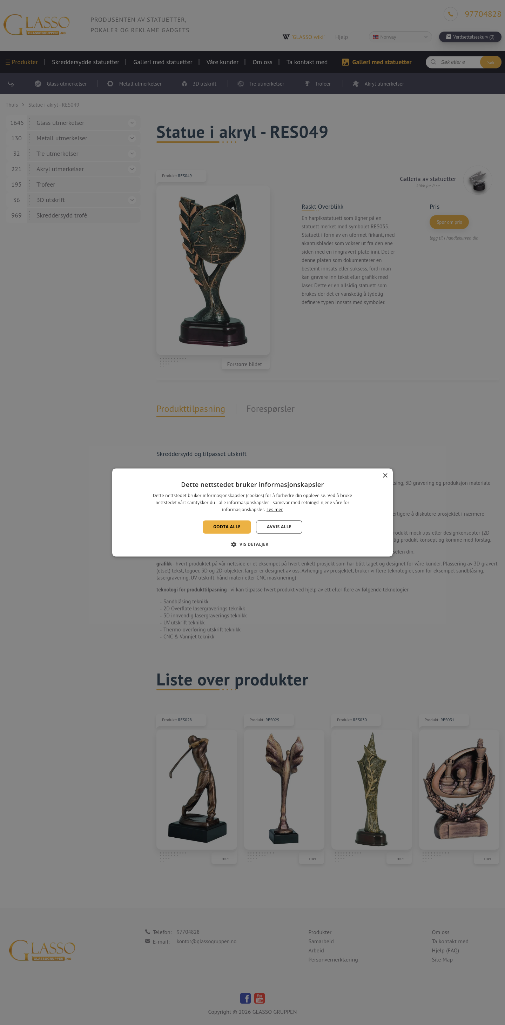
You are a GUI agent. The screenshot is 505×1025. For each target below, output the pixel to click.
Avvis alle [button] (279, 527)
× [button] (385, 475)
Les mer (275, 509)
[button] (252, 544)
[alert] (252, 512)
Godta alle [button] (227, 527)
